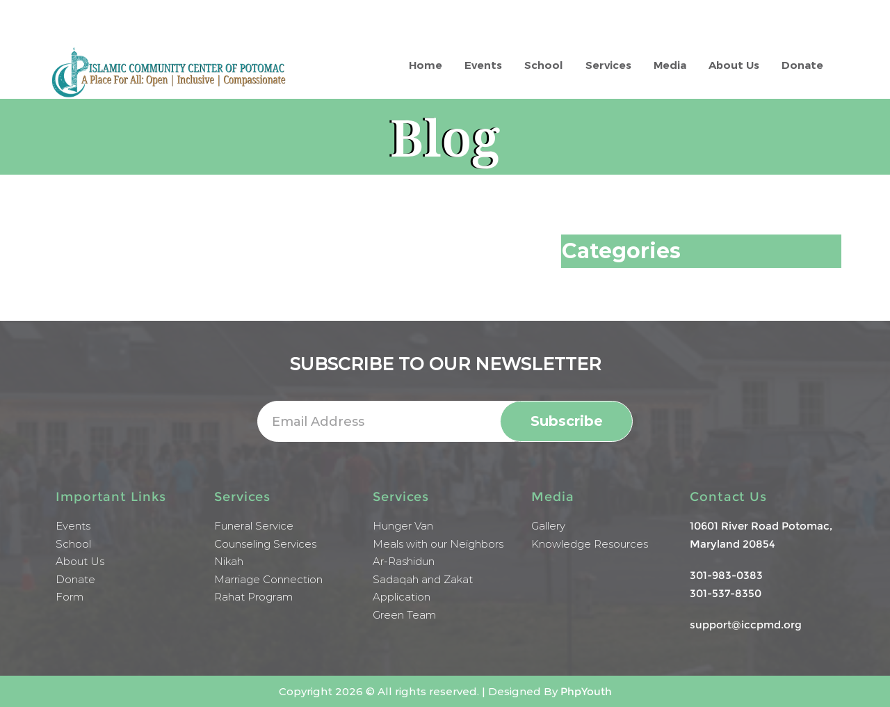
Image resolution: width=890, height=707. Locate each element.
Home (425, 65)
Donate (802, 65)
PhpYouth (586, 691)
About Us (734, 65)
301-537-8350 (725, 593)
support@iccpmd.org (746, 624)
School (543, 65)
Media (670, 65)
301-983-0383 (726, 575)
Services (608, 65)
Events (483, 65)
